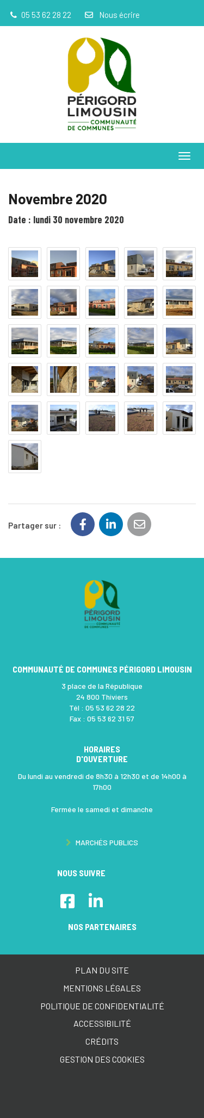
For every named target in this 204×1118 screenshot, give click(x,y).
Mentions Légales (102, 988)
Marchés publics (102, 842)
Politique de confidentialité (102, 1006)
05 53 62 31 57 (110, 718)
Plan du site (102, 970)
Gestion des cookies (102, 1059)
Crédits (102, 1041)
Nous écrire (111, 15)
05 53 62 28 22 (110, 707)
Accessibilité (102, 1023)
